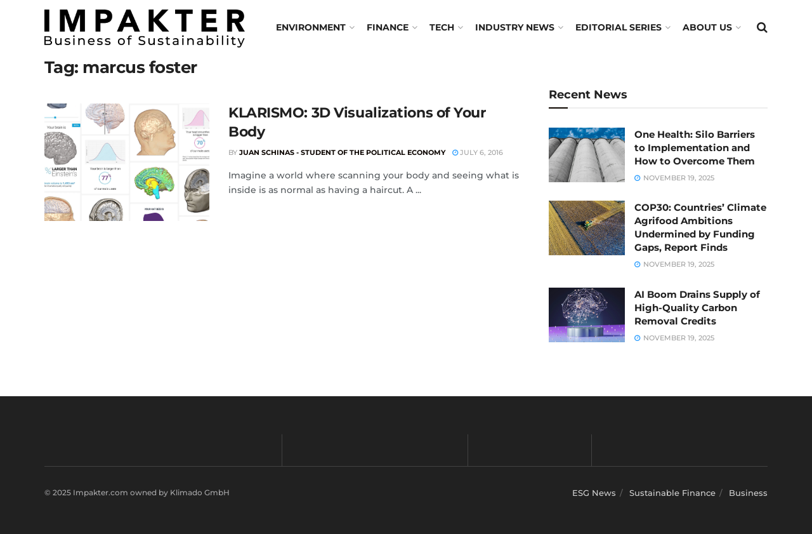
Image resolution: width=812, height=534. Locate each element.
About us (707, 27)
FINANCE (388, 27)
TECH (441, 27)
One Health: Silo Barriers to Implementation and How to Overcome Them (694, 147)
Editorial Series (618, 27)
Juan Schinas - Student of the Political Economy (342, 152)
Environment (311, 27)
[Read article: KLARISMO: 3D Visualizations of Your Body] (126, 162)
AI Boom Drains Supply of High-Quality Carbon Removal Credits (697, 307)
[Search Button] (762, 27)
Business (748, 493)
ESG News (594, 493)
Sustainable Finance (672, 493)
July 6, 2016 (477, 152)
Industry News (514, 27)
